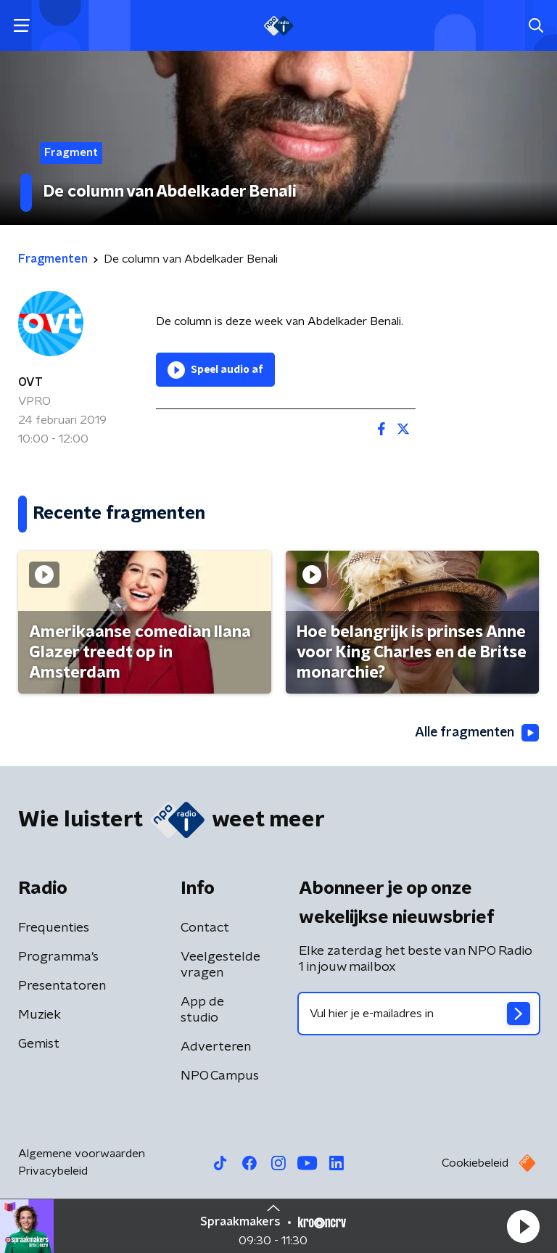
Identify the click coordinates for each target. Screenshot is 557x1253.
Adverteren (216, 1046)
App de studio (202, 1009)
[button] (523, 1226)
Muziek (39, 1015)
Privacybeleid (53, 1171)
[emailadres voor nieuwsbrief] (419, 1013)
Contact (205, 927)
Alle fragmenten (476, 733)
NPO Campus (220, 1075)
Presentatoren (62, 986)
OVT (30, 382)
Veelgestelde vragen (220, 964)
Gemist (38, 1044)
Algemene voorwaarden (81, 1153)
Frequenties (53, 927)
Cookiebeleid (475, 1163)
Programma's (58, 957)
